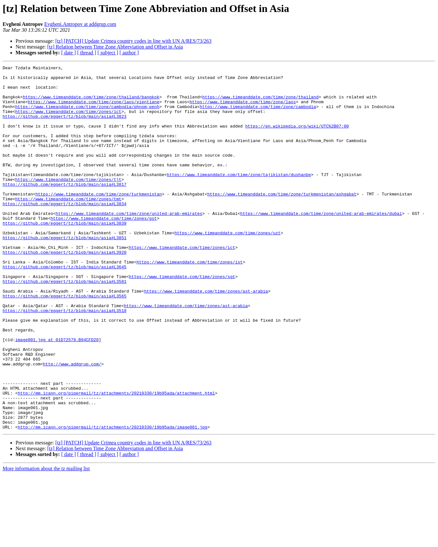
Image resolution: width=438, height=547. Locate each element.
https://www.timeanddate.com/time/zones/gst (104, 249)
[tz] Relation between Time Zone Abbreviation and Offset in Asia (115, 47)
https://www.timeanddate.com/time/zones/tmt (68, 226)
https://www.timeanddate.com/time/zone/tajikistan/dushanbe (239, 197)
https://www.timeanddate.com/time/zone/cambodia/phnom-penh (87, 115)
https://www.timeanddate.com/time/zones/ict (68, 121)
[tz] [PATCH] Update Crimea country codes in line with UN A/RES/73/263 (133, 41)
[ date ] (68, 52)
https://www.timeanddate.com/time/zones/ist (189, 302)
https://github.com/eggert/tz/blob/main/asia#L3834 (64, 232)
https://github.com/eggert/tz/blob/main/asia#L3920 (64, 290)
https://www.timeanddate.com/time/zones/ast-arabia (206, 337)
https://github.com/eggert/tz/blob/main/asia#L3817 (64, 208)
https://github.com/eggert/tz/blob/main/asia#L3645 (64, 307)
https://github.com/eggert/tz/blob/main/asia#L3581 (64, 325)
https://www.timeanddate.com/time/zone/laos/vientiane (93, 109)
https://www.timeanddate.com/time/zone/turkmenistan (98, 220)
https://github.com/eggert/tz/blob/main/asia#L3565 (64, 342)
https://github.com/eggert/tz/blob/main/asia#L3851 (64, 272)
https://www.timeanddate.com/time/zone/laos (243, 109)
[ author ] (129, 52)
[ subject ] (108, 52)
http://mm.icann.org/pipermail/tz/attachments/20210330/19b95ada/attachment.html (116, 459)
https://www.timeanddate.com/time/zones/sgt (182, 319)
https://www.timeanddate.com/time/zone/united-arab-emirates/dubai (321, 243)
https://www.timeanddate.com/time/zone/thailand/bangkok (91, 103)
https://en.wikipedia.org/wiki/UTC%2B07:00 (297, 138)
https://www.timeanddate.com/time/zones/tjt (68, 203)
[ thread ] (86, 52)
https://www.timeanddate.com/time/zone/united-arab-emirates (129, 243)
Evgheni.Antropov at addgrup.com (80, 24)
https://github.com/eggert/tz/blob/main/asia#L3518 (64, 360)
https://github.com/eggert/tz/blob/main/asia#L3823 (64, 127)
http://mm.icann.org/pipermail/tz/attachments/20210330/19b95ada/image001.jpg (112, 500)
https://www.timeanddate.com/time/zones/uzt (227, 267)
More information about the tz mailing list (46, 541)
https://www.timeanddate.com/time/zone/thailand (260, 103)
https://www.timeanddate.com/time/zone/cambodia (258, 115)
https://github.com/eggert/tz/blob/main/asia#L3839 (64, 255)
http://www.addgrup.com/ (72, 424)
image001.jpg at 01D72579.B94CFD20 (56, 395)
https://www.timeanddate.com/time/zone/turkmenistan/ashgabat (281, 220)
